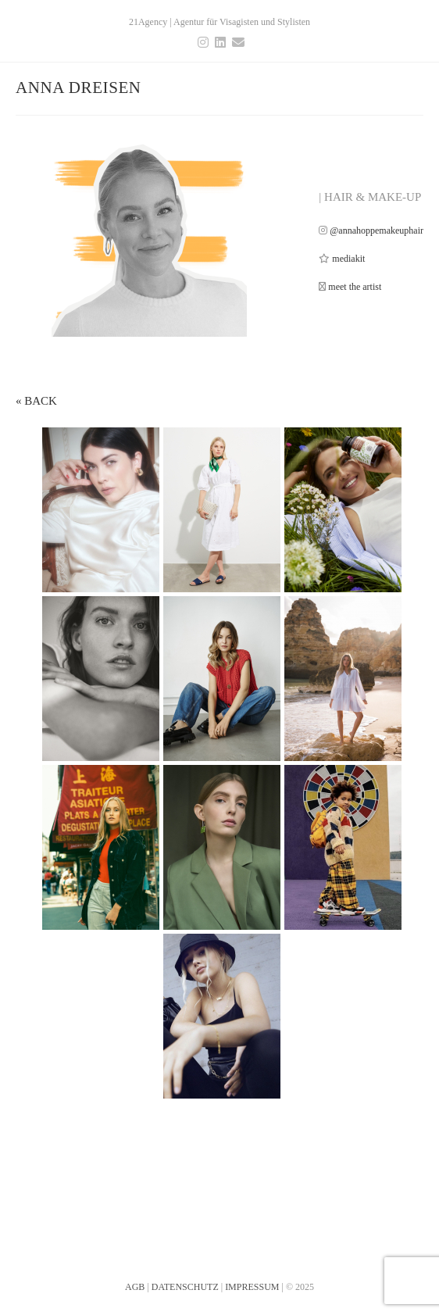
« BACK (36, 401)
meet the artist (354, 286)
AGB (135, 1255)
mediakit (348, 258)
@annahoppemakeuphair (376, 230)
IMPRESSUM (252, 1255)
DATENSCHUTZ (185, 1255)
